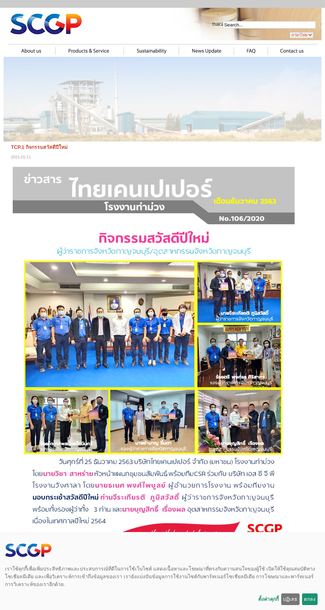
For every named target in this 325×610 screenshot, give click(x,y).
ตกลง (309, 599)
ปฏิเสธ (290, 599)
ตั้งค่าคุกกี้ (268, 599)
